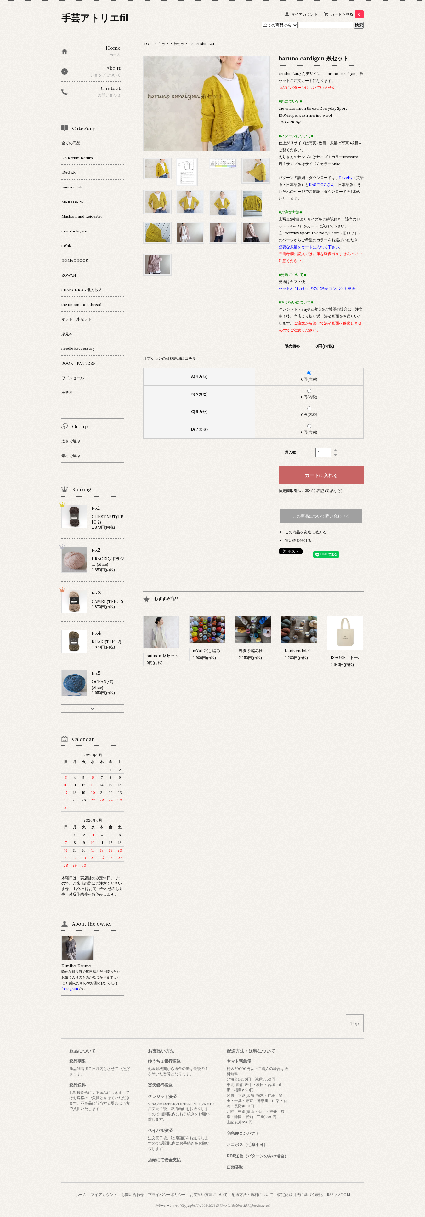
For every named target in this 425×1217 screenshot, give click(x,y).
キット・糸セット (173, 43)
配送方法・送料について (252, 1194)
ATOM (344, 1194)
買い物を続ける (298, 540)
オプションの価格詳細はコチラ (169, 358)
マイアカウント (304, 14)
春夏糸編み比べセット (259, 650)
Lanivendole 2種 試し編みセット (315, 650)
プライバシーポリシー (167, 1194)
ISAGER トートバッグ (352, 657)
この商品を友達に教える (305, 532)
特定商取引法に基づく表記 (300, 1194)
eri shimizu (204, 43)
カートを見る (347, 14)
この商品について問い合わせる (321, 516)
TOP (147, 43)
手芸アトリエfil (94, 18)
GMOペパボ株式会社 (229, 1206)
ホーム (81, 1194)
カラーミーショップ (167, 1206)
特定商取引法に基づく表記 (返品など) (311, 490)
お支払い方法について (209, 1194)
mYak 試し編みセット (213, 650)
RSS (330, 1194)
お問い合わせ (132, 1194)
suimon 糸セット (162, 655)
